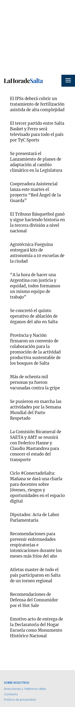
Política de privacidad (20, 700)
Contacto (11, 694)
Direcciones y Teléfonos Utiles (25, 689)
